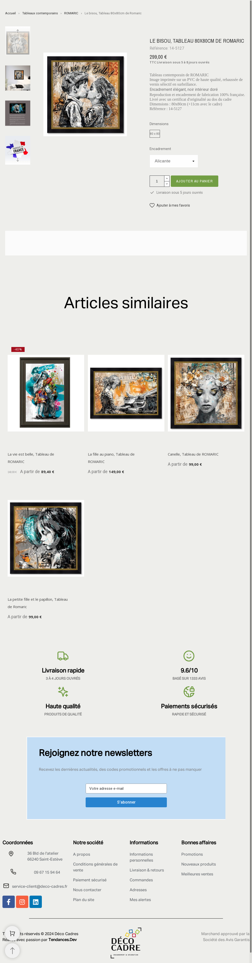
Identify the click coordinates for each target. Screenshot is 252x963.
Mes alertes (140, 900)
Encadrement (160, 149)
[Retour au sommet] (12, 950)
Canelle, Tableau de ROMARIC (193, 453)
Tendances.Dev (62, 940)
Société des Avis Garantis (226, 940)
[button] (170, 205)
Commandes (141, 880)
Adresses (138, 890)
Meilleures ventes (197, 874)
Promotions (192, 855)
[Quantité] (157, 181)
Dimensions (159, 124)
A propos (81, 855)
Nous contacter (87, 890)
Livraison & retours (147, 870)
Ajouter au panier (194, 181)
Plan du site (83, 900)
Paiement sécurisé (90, 880)
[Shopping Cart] (12, 933)
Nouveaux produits (198, 865)
